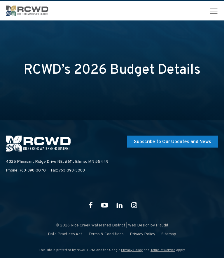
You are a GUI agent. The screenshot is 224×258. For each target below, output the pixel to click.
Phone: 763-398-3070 (26, 170)
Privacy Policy (132, 250)
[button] (213, 11)
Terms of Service (162, 250)
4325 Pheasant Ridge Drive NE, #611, (57, 162)
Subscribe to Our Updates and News (172, 142)
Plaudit (162, 225)
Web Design (139, 225)
